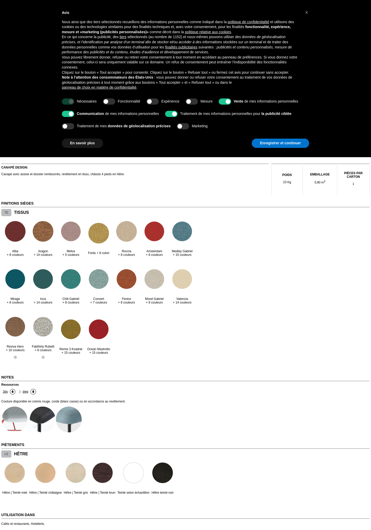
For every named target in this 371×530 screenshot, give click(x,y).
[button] (306, 12)
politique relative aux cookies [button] (208, 32)
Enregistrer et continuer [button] (280, 143)
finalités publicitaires (181, 47)
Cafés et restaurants (15, 524)
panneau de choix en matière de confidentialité (99, 87)
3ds (5, 391)
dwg (25, 391)
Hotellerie (37, 524)
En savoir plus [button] (82, 143)
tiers (123, 37)
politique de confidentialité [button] (248, 22)
